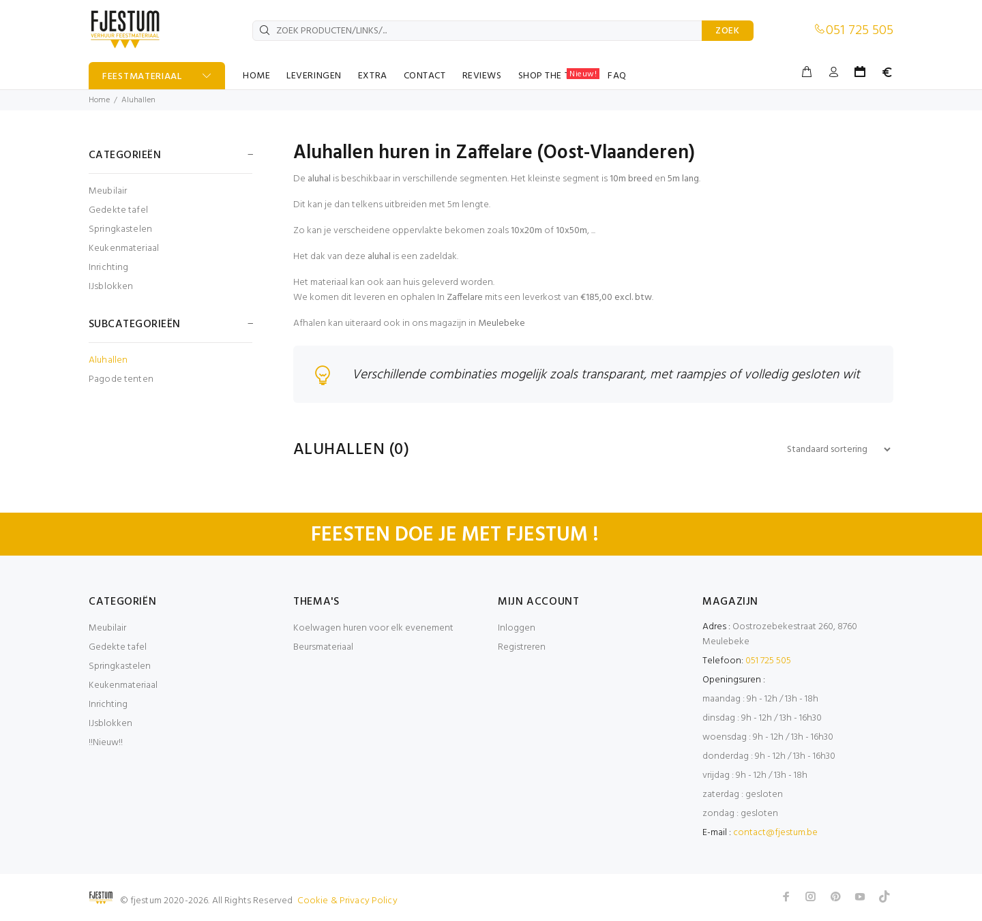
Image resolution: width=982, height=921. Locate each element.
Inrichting (108, 267)
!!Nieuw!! (106, 743)
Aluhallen (138, 100)
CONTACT (425, 76)
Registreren (522, 648)
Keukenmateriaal (124, 248)
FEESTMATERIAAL (142, 77)
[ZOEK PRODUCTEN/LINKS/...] (477, 30)
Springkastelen (120, 229)
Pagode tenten (121, 379)
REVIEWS (482, 76)
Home (99, 100)
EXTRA (372, 76)
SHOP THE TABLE (559, 75)
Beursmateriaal (323, 648)
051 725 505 (859, 31)
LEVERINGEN (314, 76)
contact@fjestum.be (775, 833)
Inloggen (516, 629)
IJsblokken (111, 286)
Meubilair (108, 191)
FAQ (617, 76)
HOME (256, 76)
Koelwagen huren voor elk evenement (373, 629)
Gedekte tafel (118, 210)
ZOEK (727, 31)
